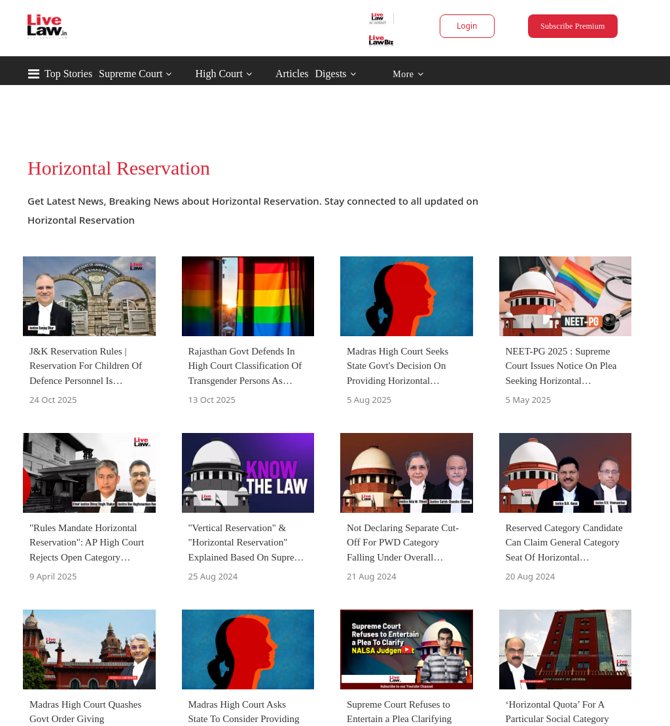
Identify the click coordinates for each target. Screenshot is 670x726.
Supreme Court (130, 73)
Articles (292, 73)
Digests (331, 73)
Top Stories (68, 73)
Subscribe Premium (572, 26)
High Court (218, 73)
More (408, 74)
